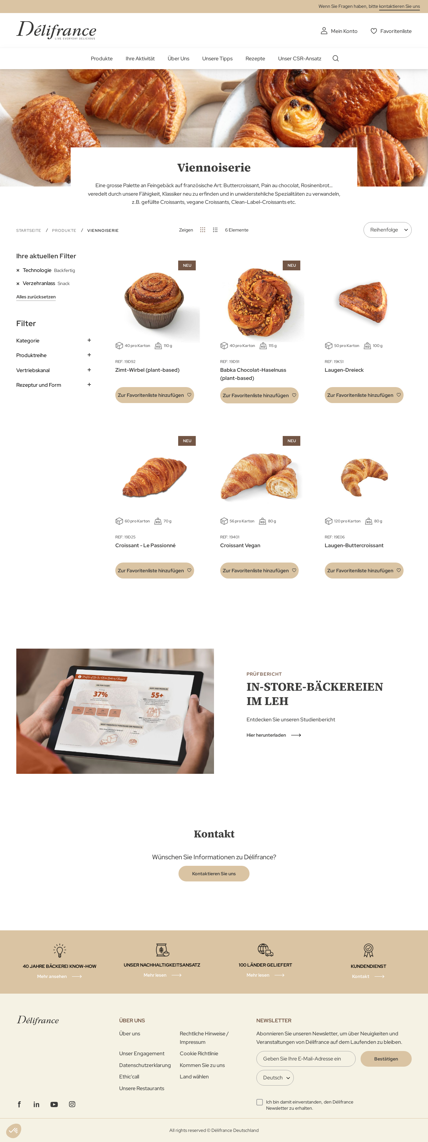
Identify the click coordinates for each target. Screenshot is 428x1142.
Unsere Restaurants (141, 1088)
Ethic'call (129, 1076)
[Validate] (386, 1059)
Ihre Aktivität (140, 58)
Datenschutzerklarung (145, 1065)
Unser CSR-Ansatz (299, 58)
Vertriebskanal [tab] (33, 370)
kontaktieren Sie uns (399, 6)
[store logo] (56, 30)
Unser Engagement (141, 1053)
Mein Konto (344, 31)
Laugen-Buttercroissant (354, 545)
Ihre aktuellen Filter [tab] (46, 256)
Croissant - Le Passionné (145, 545)
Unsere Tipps (217, 58)
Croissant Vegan (240, 545)
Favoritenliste (396, 31)
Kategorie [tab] (27, 340)
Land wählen (194, 1076)
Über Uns (178, 58)
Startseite (29, 230)
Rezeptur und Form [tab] (38, 385)
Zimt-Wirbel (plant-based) (147, 370)
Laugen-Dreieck (344, 370)
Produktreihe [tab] (31, 355)
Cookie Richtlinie (199, 1053)
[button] (154, 395)
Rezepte (255, 58)
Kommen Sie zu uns (202, 1065)
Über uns (129, 1033)
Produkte (102, 58)
